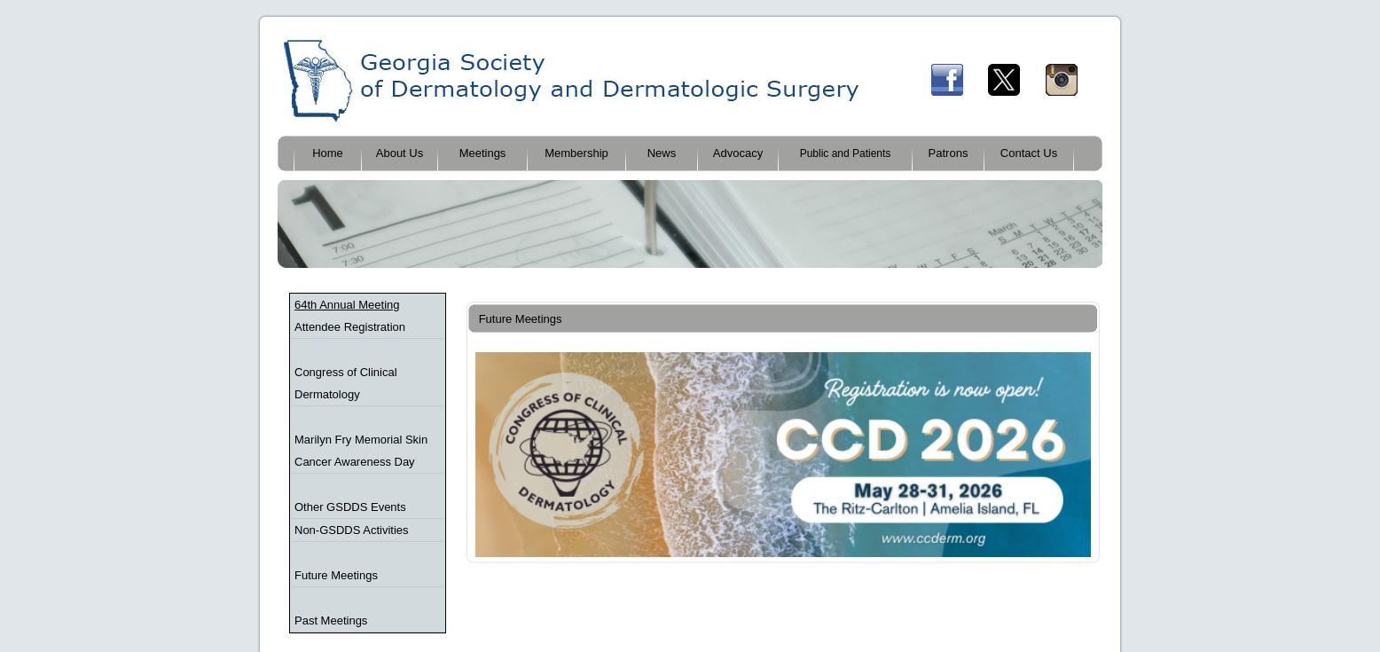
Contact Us (1028, 153)
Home (327, 153)
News (662, 153)
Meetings (482, 153)
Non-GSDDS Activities (351, 530)
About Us (399, 153)
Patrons (948, 153)
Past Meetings (330, 620)
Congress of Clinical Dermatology (345, 383)
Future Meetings (336, 575)
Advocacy (738, 153)
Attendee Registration (349, 327)
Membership (576, 153)
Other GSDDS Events (350, 507)
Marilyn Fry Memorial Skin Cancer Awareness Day (360, 450)
